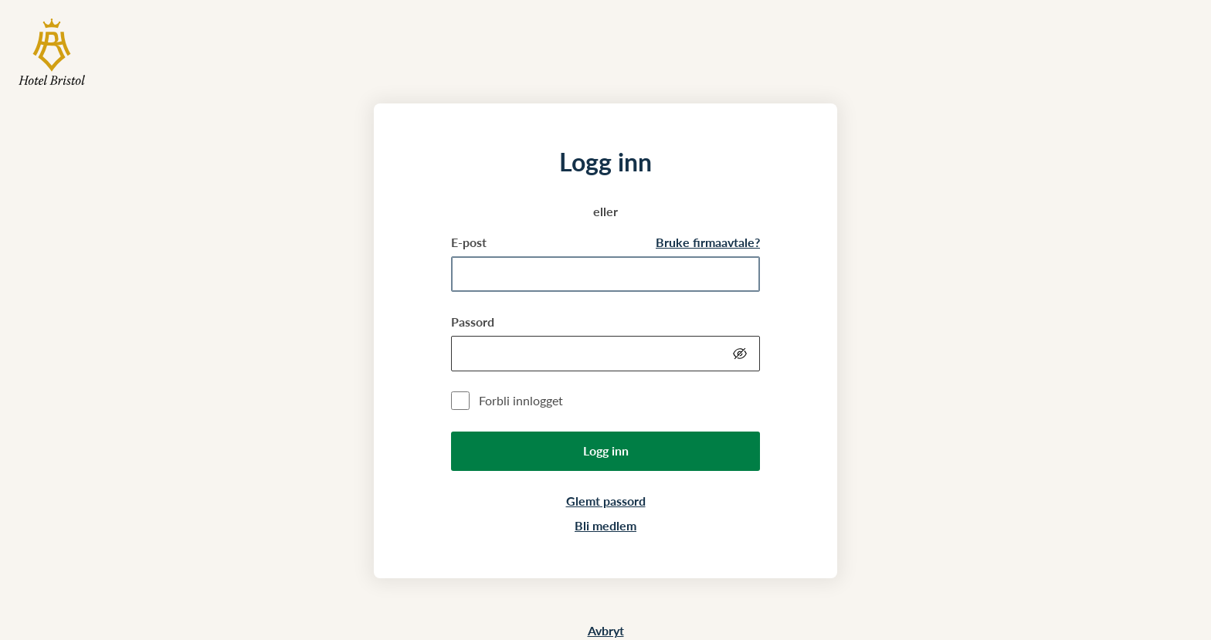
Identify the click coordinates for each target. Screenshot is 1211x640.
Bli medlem (605, 525)
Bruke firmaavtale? (708, 242)
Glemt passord (606, 500)
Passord (472, 321)
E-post (469, 242)
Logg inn (606, 450)
